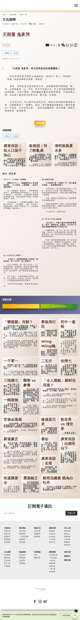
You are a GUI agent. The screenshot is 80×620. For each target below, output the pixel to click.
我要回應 (40, 123)
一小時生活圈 (23, 536)
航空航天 (7, 536)
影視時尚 (37, 536)
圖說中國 (14, 24)
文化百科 (23, 24)
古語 (16, 53)
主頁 (4, 14)
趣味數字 (52, 531)
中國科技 (7, 528)
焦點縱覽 (22, 552)
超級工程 (7, 534)
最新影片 (67, 556)
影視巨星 (67, 545)
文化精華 (13, 14)
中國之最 (52, 534)
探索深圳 (22, 534)
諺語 (7, 53)
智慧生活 (7, 531)
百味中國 (37, 531)
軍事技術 (7, 539)
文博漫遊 (41, 24)
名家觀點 (37, 552)
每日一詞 (23, 14)
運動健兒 (67, 542)
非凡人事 (67, 528)
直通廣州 (22, 539)
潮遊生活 (37, 528)
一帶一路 (52, 569)
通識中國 (52, 528)
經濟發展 (22, 558)
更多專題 (52, 571)
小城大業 (52, 560)
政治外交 (22, 555)
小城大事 (67, 539)
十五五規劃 (53, 558)
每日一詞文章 (9, 173)
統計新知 (52, 536)
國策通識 (52, 563)
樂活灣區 (22, 528)
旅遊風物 (37, 534)
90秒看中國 (53, 555)
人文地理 (52, 539)
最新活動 (67, 560)
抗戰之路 (52, 566)
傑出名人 (67, 534)
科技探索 (7, 542)
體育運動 (22, 563)
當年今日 (52, 542)
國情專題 (52, 552)
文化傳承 (5, 24)
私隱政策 (53, 614)
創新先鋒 (67, 536)
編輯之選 (37, 558)
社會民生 (22, 560)
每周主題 (67, 552)
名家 (35, 555)
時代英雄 (67, 531)
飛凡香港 (22, 531)
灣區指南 (22, 542)
